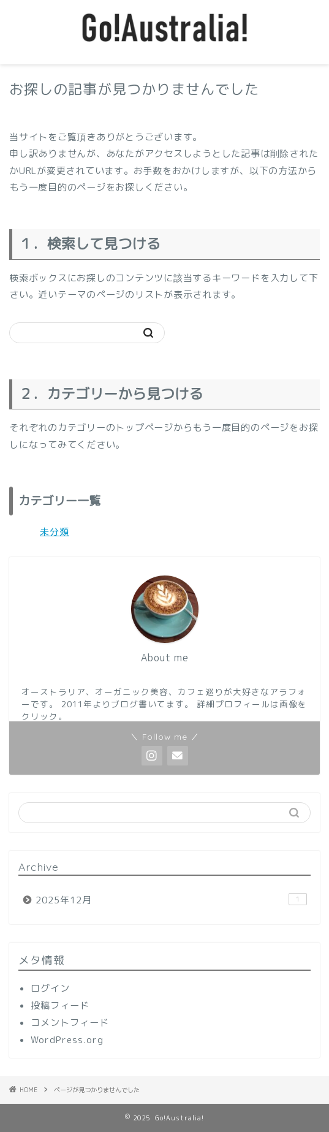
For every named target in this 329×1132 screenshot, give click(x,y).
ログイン (50, 988)
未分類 (54, 531)
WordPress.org (67, 1039)
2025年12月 (171, 899)
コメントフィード (70, 1022)
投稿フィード (60, 1005)
